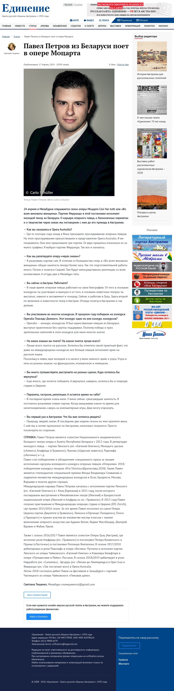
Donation (149, 26)
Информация (132, 26)
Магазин (163, 26)
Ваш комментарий (37, 595)
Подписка (124, 20)
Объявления (60, 26)
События (76, 26)
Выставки (115, 26)
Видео (89, 20)
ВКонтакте (124, 663)
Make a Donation (39, 616)
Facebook (123, 659)
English (78, 4)
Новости (20, 26)
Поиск (104, 20)
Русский (68, 4)
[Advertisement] (152, 361)
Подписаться (129, 645)
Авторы (102, 26)
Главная (6, 26)
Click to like (123, 64)
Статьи (33, 26)
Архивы (44, 26)
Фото (74, 20)
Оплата (142, 20)
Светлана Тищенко (11, 53)
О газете (89, 26)
